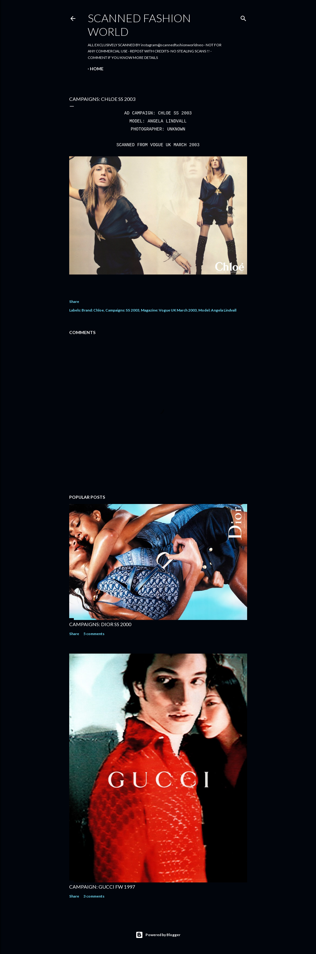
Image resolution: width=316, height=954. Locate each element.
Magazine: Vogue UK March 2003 (169, 310)
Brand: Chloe (93, 310)
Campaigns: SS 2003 (122, 310)
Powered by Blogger (158, 935)
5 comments (93, 633)
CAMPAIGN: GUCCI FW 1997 (102, 887)
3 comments (93, 896)
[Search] (243, 17)
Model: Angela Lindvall (217, 310)
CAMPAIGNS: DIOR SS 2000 (100, 624)
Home (96, 68)
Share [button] (74, 301)
